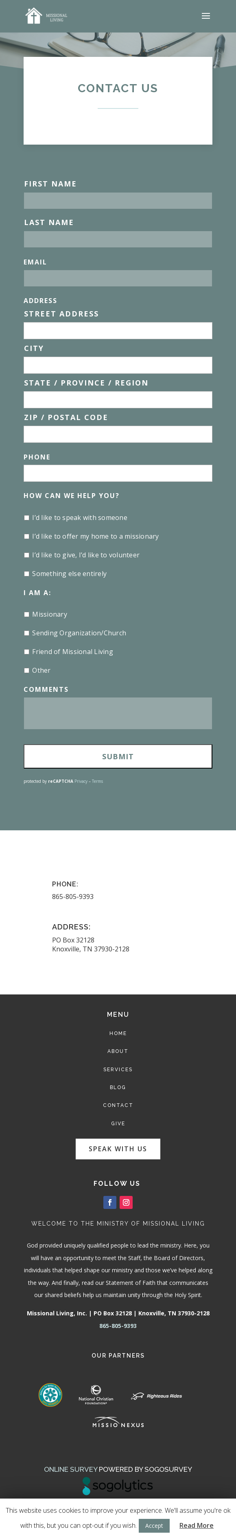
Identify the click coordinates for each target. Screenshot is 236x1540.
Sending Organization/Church (79, 632)
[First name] (118, 200)
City (34, 348)
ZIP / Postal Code (66, 417)
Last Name (49, 222)
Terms (97, 781)
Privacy (80, 781)
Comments (46, 689)
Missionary (49, 614)
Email (35, 262)
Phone (37, 457)
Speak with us (118, 1148)
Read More (196, 1525)
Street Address (61, 313)
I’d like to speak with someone (79, 517)
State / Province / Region (86, 383)
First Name (50, 183)
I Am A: (37, 592)
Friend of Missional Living (72, 651)
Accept (154, 1525)
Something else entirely (69, 573)
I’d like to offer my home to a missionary (95, 536)
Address (40, 300)
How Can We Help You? (72, 495)
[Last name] (118, 239)
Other (41, 670)
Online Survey (70, 1469)
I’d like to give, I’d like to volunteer (86, 554)
